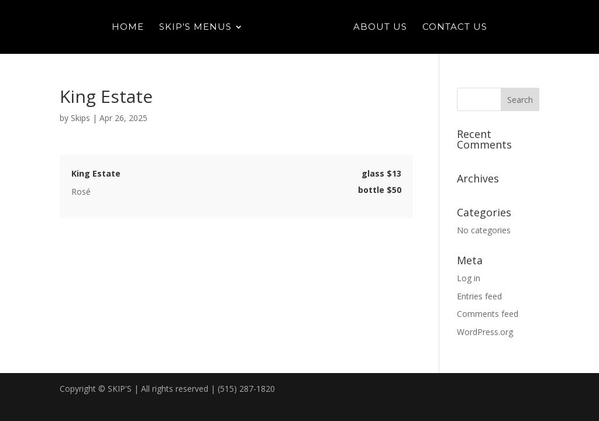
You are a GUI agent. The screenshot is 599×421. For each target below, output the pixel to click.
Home (128, 27)
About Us (380, 27)
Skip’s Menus (195, 27)
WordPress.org (485, 331)
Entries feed (479, 296)
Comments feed (487, 313)
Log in (468, 278)
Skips (80, 117)
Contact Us (454, 27)
